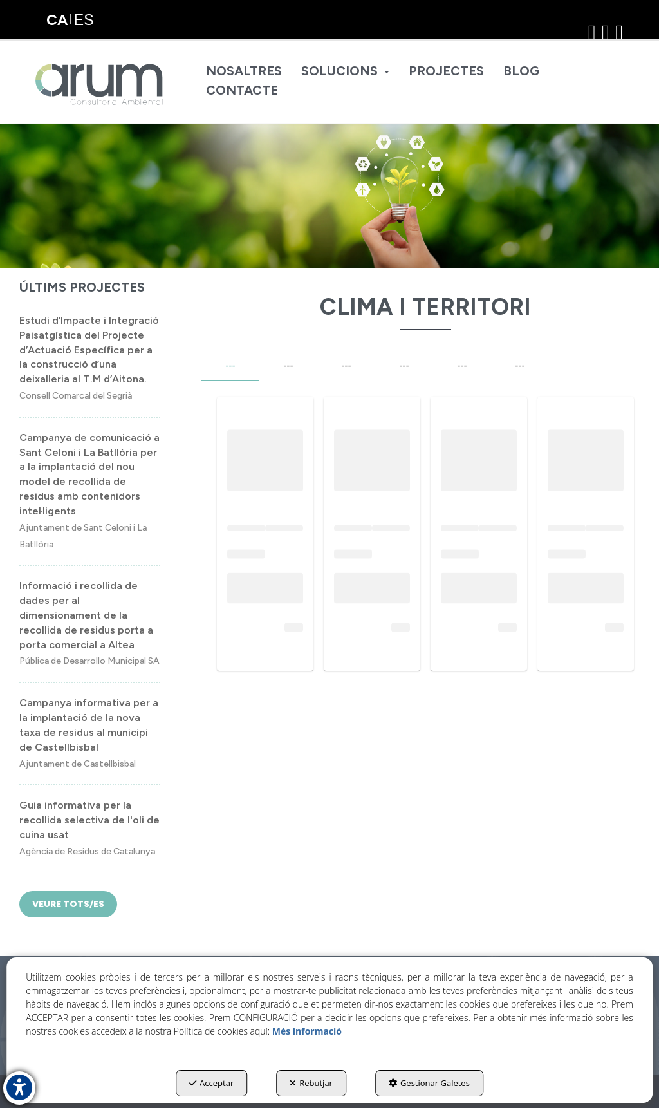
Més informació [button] (307, 1031)
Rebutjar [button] (311, 1083)
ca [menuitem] (57, 20)
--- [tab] (230, 366)
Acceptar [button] (211, 1083)
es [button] (84, 20)
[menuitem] (244, 71)
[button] (100, 84)
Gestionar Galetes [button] (429, 1083)
